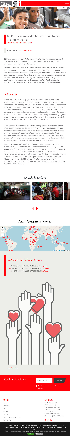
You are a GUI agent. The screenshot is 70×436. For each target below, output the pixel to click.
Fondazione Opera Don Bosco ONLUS (10, 3)
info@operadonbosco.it (53, 414)
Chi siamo (6, 406)
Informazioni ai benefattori (11, 417)
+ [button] (2, 228)
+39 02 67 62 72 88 (53, 409)
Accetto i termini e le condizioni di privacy (49, 387)
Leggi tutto (44, 266)
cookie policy (59, 425)
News (4, 408)
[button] (37, 208)
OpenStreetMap (60, 250)
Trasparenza (7, 420)
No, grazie (39, 434)
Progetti (5, 411)
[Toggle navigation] (67, 4)
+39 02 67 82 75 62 (53, 407)
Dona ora (6, 414)
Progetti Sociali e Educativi (19, 42)
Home (5, 403)
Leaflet (53, 250)
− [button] (2, 231)
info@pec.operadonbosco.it (54, 416)
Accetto (30, 434)
